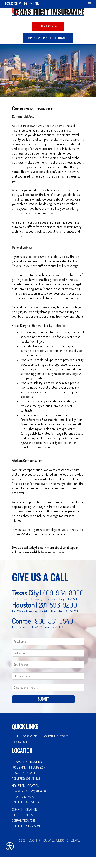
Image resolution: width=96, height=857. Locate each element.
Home (15, 736)
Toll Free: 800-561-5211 (26, 778)
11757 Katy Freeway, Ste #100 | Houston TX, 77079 (45, 611)
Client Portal (48, 26)
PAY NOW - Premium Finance (48, 38)
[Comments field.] (48, 687)
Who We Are (30, 736)
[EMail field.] (48, 664)
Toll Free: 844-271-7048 (26, 802)
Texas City (12, 4)
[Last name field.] (48, 653)
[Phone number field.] (48, 676)
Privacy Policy (21, 741)
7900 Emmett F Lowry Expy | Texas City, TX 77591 (45, 598)
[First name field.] (48, 641)
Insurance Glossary (55, 736)
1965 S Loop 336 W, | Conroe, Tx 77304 (37, 627)
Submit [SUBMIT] (43, 699)
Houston (31, 4)
